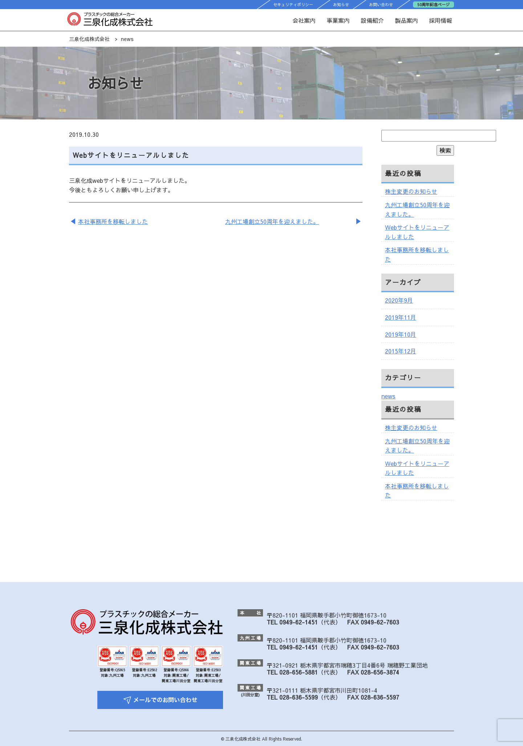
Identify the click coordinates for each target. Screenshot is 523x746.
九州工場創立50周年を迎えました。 (272, 221)
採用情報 (440, 20)
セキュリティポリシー (293, 4)
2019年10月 (400, 334)
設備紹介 (372, 20)
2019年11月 (400, 317)
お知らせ (341, 4)
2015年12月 (400, 351)
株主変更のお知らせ (411, 191)
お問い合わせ (381, 4)
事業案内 (338, 20)
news (388, 396)
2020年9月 (399, 300)
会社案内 (304, 20)
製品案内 (406, 20)
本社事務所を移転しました (113, 221)
